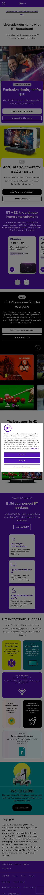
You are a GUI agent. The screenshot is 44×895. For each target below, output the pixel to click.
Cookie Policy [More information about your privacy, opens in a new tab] (34, 448)
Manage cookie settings (22, 467)
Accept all (22, 454)
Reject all (22, 461)
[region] (22, 447)
